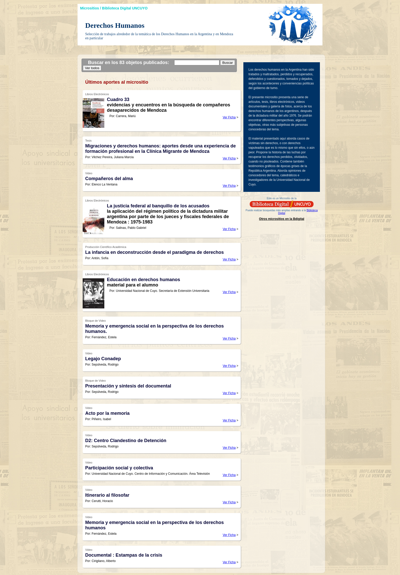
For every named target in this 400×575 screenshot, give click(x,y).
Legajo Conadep (103, 358)
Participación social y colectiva (119, 467)
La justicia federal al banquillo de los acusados (158, 205)
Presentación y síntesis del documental (128, 386)
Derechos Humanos (114, 25)
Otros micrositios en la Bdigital (281, 219)
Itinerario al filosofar (107, 495)
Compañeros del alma (109, 178)
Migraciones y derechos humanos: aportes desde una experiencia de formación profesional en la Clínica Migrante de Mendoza (160, 148)
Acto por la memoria (107, 413)
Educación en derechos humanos (143, 279)
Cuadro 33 (118, 99)
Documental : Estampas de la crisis (123, 555)
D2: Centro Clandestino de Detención (125, 440)
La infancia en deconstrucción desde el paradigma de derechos (154, 252)
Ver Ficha (229, 117)
